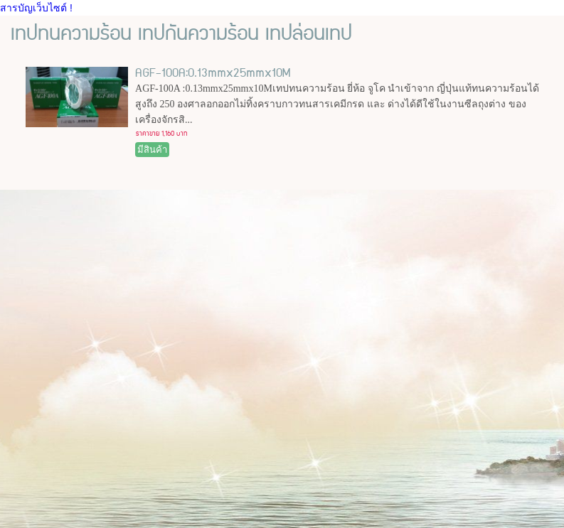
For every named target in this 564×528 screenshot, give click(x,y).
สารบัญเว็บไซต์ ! (36, 8)
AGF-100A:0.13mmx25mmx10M (212, 73)
